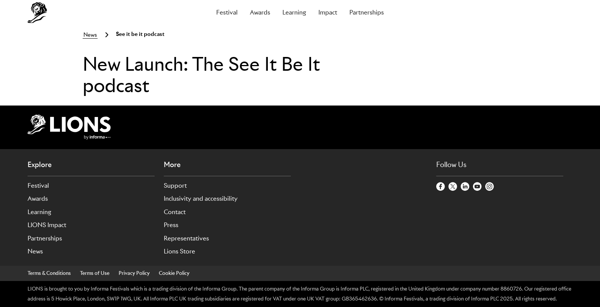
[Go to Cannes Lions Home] (72, 12)
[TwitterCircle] (453, 187)
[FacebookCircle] (440, 187)
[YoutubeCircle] (477, 187)
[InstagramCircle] (489, 187)
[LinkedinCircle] (465, 187)
